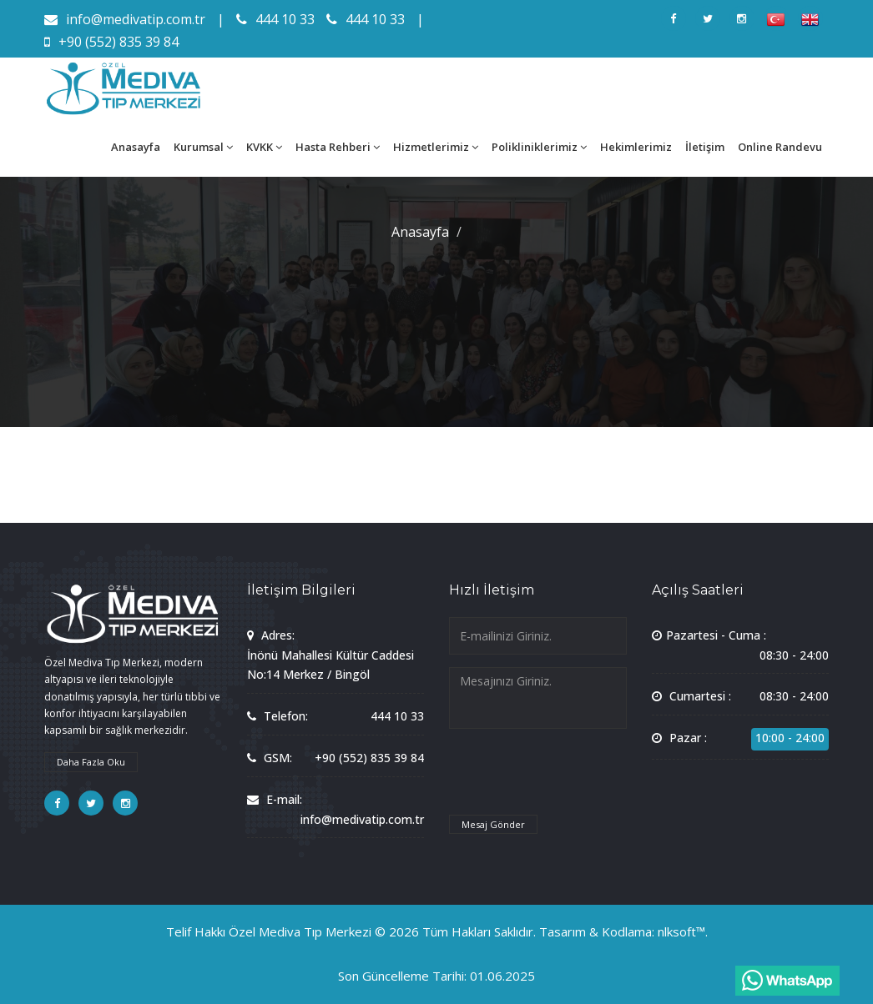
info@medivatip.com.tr (124, 19)
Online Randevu (780, 146)
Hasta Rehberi (337, 146)
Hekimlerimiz (636, 146)
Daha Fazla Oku (91, 762)
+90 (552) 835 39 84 (111, 42)
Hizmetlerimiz (435, 146)
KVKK (264, 146)
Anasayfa (135, 146)
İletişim (704, 146)
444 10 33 (275, 19)
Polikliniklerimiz (539, 146)
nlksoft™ (681, 931)
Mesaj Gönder (493, 824)
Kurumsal (203, 146)
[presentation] (576, 779)
